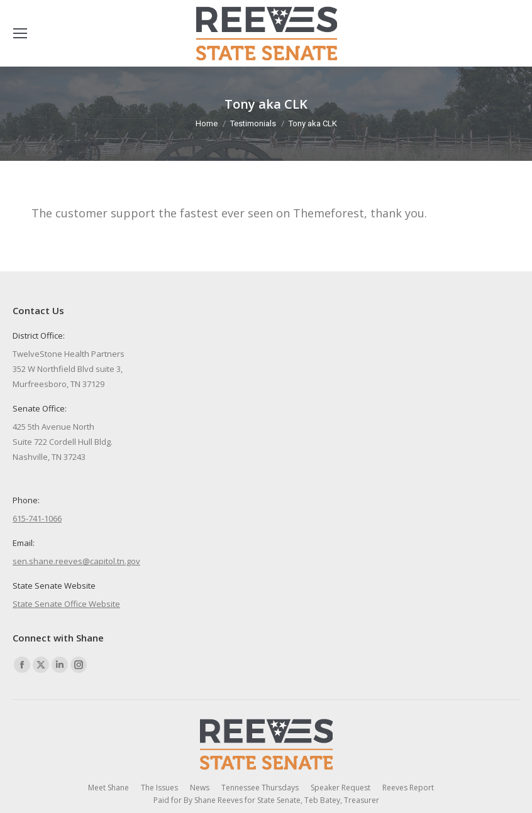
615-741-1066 (37, 518)
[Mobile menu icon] (20, 33)
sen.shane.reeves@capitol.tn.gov (76, 561)
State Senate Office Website (66, 603)
